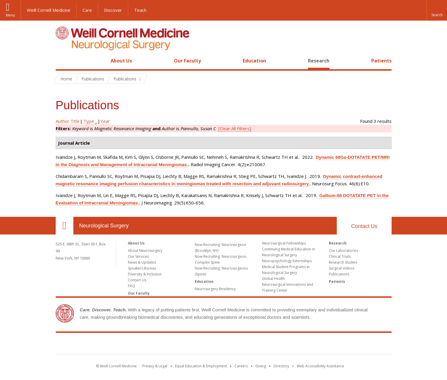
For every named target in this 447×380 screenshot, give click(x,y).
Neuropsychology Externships (287, 260)
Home (62, 60)
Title (75, 121)
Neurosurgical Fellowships (284, 243)
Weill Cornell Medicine (48, 10)
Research (318, 60)
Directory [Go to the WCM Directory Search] (281, 366)
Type (88, 121)
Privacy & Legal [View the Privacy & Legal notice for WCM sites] (154, 366)
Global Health (273, 278)
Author (62, 121)
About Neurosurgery (145, 250)
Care (87, 10)
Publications (339, 274)
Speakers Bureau (142, 268)
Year (105, 121)
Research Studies (343, 262)
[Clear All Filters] (234, 128)
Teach (140, 10)
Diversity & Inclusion (144, 274)
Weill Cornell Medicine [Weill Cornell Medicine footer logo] (223, 344)
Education (254, 60)
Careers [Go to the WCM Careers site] (241, 366)
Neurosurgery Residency (215, 288)
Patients (381, 60)
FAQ (131, 285)
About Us (121, 60)
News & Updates (142, 262)
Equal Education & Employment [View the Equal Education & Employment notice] (201, 366)
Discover (113, 10)
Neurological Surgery (104, 226)
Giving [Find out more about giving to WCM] (260, 366)
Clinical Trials (340, 256)
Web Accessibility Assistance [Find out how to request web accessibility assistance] (320, 366)
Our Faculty (187, 60)
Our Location (64, 225)
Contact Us (364, 226)
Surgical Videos (341, 268)
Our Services (138, 256)
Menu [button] (10, 15)
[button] (436, 10)
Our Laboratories (343, 250)
